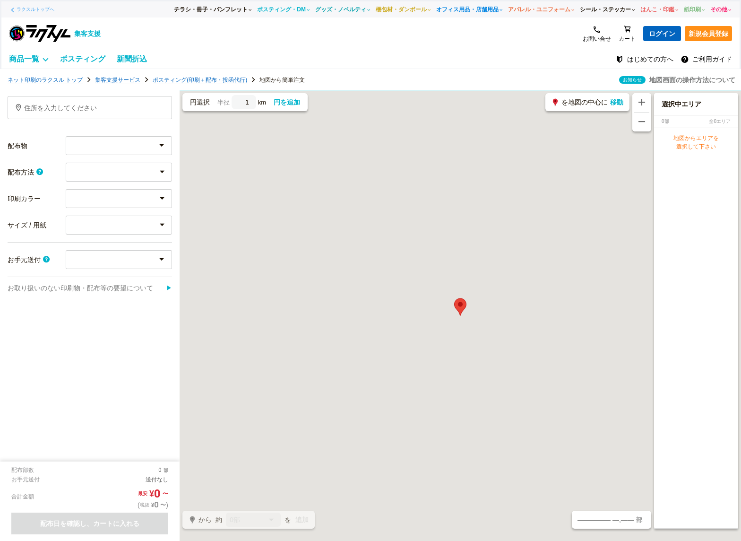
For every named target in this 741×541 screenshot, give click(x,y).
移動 (616, 102)
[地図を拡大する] (641, 102)
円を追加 (287, 102)
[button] (460, 307)
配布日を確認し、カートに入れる (89, 523)
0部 (253, 520)
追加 (302, 520)
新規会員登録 (708, 33)
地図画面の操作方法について (692, 80)
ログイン (662, 33)
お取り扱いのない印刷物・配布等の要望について (90, 288)
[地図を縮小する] (641, 122)
